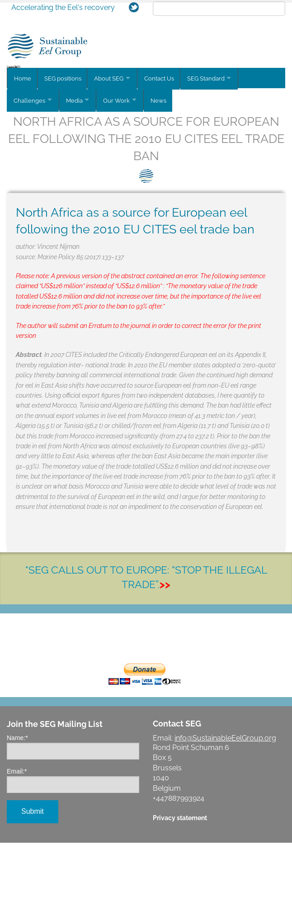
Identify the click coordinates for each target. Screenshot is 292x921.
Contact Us (164, 160)
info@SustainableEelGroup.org (225, 816)
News (166, 180)
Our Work (121, 180)
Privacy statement (180, 896)
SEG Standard (211, 160)
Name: (17, 816)
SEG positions (63, 160)
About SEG (111, 160)
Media (76, 180)
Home (22, 160)
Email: (17, 849)
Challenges (29, 180)
